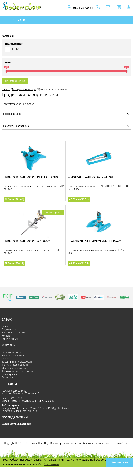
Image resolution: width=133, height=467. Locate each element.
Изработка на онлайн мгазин (94, 443)
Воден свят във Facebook (16, 424)
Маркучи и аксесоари (24, 89)
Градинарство (9, 329)
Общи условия (10, 338)
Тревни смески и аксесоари (17, 371)
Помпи (5, 358)
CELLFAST (66, 49)
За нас (5, 326)
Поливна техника (11, 352)
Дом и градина (10, 374)
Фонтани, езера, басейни (15, 364)
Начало (6, 89)
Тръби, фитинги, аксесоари (17, 361)
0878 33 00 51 (83, 8)
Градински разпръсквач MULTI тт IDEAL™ (94, 241)
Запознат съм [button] (119, 462)
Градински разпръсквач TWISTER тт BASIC (31, 177)
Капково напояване (13, 355)
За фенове (7, 377)
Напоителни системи (13, 332)
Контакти (7, 335)
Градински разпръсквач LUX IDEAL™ (27, 241)
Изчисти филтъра (15, 81)
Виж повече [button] (51, 464)
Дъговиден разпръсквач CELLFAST (90, 177)
